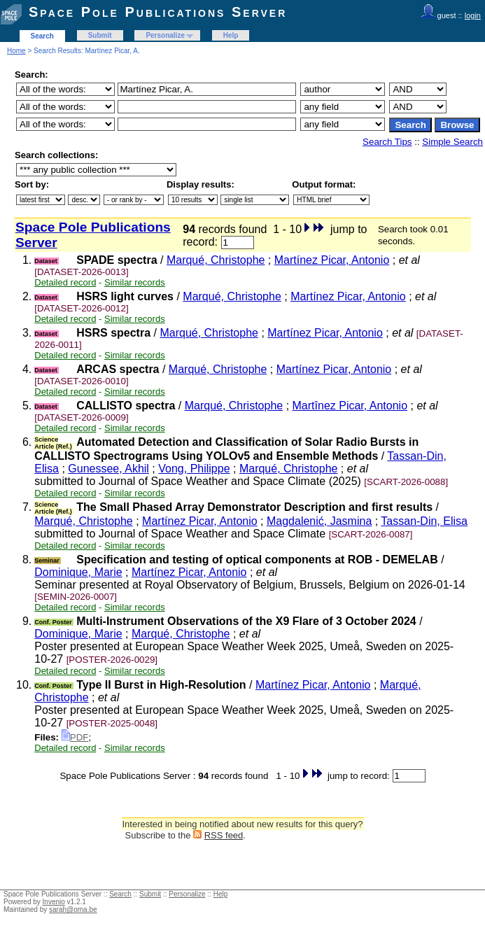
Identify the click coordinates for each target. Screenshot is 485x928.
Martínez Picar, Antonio (332, 260)
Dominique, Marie (78, 572)
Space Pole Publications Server (158, 12)
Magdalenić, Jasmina (319, 521)
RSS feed (224, 835)
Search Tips (387, 141)
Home (16, 51)
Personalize (165, 35)
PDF (75, 737)
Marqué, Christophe (216, 260)
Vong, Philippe (194, 468)
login (473, 15)
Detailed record (65, 282)
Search (42, 36)
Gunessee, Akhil (108, 468)
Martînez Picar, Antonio (350, 406)
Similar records (134, 282)
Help (231, 35)
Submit (100, 35)
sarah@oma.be (73, 909)
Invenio (54, 902)
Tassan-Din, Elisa (424, 521)
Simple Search (452, 141)
